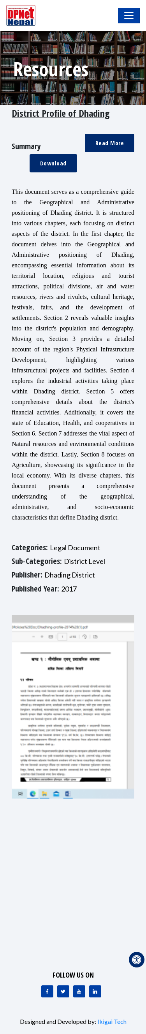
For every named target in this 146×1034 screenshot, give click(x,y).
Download (53, 163)
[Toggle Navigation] (129, 15)
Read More (109, 143)
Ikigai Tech (112, 1021)
